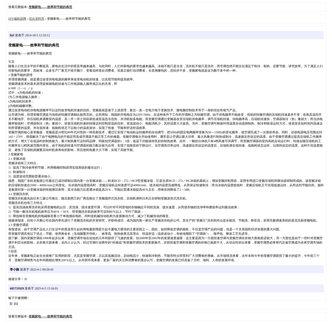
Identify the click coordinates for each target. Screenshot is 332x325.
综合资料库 (36, 18)
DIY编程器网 (17, 18)
